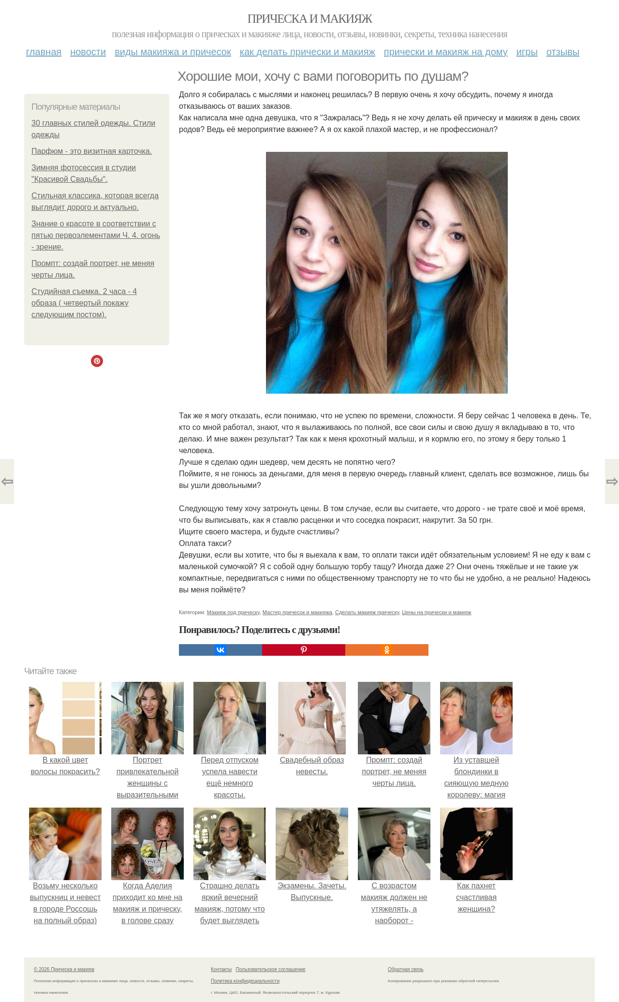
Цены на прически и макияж (436, 612)
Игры (527, 51)
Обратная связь (406, 969)
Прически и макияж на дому (446, 51)
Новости (88, 51)
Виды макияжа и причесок (173, 51)
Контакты (221, 969)
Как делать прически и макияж (307, 51)
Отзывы (562, 51)
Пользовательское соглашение (271, 969)
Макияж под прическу (233, 612)
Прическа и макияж (310, 19)
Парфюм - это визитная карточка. (91, 151)
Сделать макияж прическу (367, 612)
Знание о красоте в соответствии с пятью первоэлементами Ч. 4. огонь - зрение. (95, 235)
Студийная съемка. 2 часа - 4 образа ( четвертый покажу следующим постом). (84, 303)
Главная (43, 51)
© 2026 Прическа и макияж (64, 969)
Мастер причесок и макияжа (297, 612)
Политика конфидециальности (245, 981)
